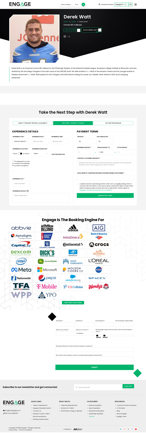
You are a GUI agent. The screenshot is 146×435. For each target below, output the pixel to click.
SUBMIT (70, 370)
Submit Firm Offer (105, 198)
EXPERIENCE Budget (83, 149)
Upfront (80, 139)
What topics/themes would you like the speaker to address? (74, 350)
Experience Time (56, 139)
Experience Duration (39, 151)
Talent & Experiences (40, 408)
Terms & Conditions (25, 432)
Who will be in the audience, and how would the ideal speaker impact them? (79, 359)
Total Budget (122, 149)
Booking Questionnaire (41, 422)
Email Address (100, 325)
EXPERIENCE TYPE (18, 139)
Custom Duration (58, 156)
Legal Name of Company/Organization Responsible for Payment (100, 175)
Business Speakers (95, 408)
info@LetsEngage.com (13, 413)
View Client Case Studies (73, 305)
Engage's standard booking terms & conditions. (96, 192)
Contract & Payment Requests (88, 160)
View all (91, 419)
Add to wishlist (74, 30)
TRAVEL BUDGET (102, 149)
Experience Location (20, 151)
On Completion (102, 139)
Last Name (79, 325)
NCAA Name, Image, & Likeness (71, 413)
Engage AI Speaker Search (42, 411)
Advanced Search (106, 5)
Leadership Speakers (96, 416)
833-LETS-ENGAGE (11, 416)
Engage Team (121, 419)
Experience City (18, 181)
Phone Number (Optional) (123, 325)
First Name (59, 325)
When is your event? (62, 334)
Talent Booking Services (69, 408)
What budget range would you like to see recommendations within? (114, 334)
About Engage (122, 416)
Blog (118, 413)
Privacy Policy (13, 432)
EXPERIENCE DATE (37, 139)
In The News (121, 411)
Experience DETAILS (19, 193)
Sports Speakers (94, 411)
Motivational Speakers (96, 413)
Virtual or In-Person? (82, 334)
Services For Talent (67, 411)
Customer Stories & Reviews (126, 408)
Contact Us (37, 413)
